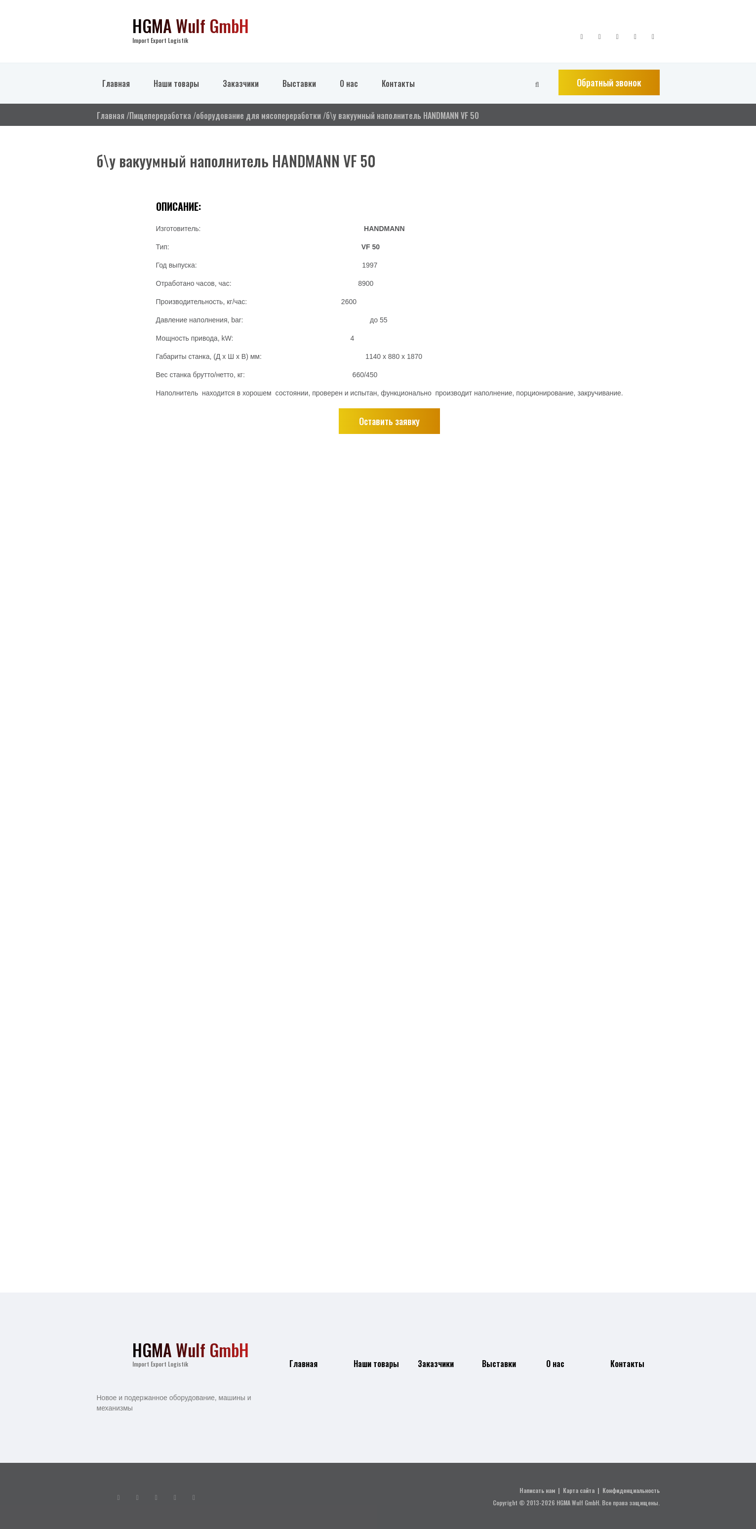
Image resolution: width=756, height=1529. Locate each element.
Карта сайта (579, 1490)
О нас (349, 83)
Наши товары (176, 83)
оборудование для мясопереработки (258, 115)
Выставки (299, 83)
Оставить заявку (389, 421)
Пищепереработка (160, 115)
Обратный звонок (609, 82)
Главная (116, 83)
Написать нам (537, 1490)
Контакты (398, 83)
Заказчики (241, 83)
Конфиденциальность (631, 1490)
